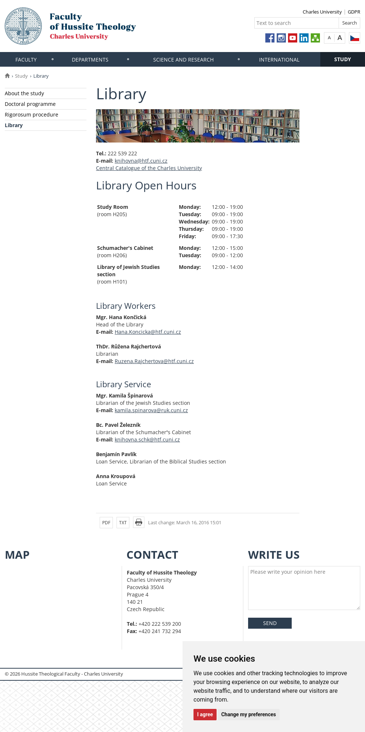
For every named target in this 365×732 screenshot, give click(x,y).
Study (342, 59)
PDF (106, 523)
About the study (24, 93)
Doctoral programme (30, 103)
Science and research (183, 59)
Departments (90, 59)
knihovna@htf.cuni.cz (141, 160)
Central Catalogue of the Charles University (149, 167)
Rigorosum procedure (31, 114)
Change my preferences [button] (248, 714)
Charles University (322, 11)
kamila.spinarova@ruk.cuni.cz (151, 410)
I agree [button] (205, 714)
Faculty (26, 59)
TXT (123, 523)
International (279, 59)
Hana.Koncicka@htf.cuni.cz (148, 331)
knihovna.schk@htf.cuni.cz (147, 439)
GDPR (354, 11)
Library (14, 125)
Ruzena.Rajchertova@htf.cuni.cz (154, 361)
